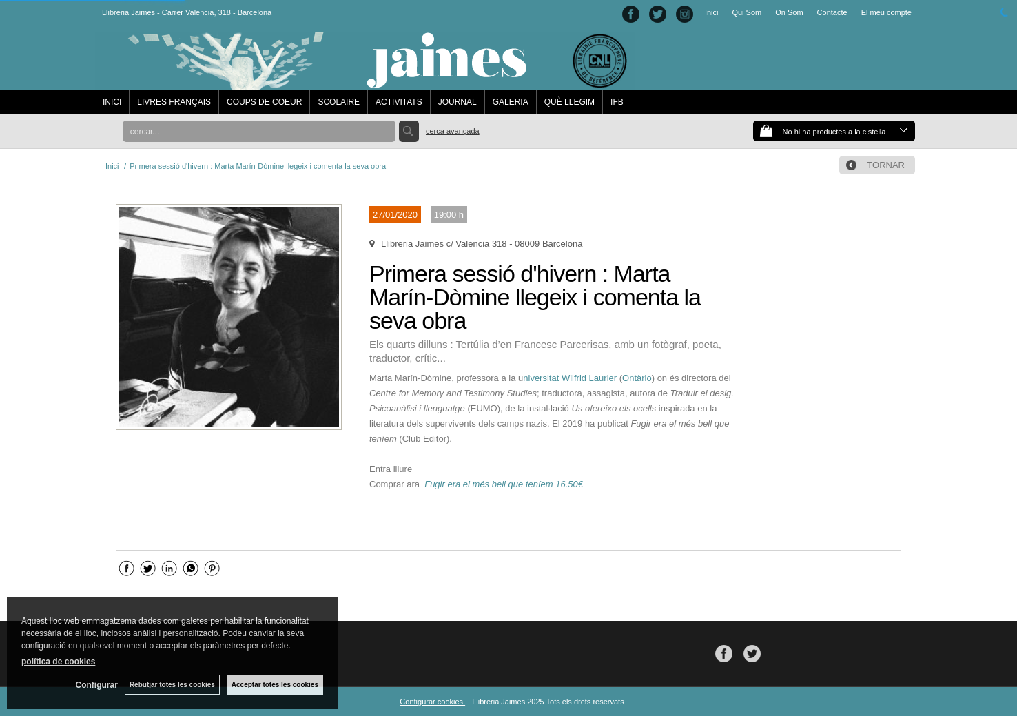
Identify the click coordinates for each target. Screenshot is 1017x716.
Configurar (97, 685)
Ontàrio (637, 378)
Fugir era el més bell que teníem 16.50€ (503, 484)
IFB (617, 102)
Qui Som (746, 12)
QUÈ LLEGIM (569, 102)
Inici (712, 12)
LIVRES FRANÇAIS (174, 102)
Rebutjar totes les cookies (172, 684)
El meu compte (886, 12)
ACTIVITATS (399, 102)
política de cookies (58, 661)
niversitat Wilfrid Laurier (570, 378)
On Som (789, 12)
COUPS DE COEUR (264, 102)
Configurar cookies (432, 701)
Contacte (832, 12)
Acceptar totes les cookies (275, 684)
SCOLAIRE (339, 102)
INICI (112, 102)
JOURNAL (457, 102)
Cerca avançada (453, 131)
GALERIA (510, 102)
